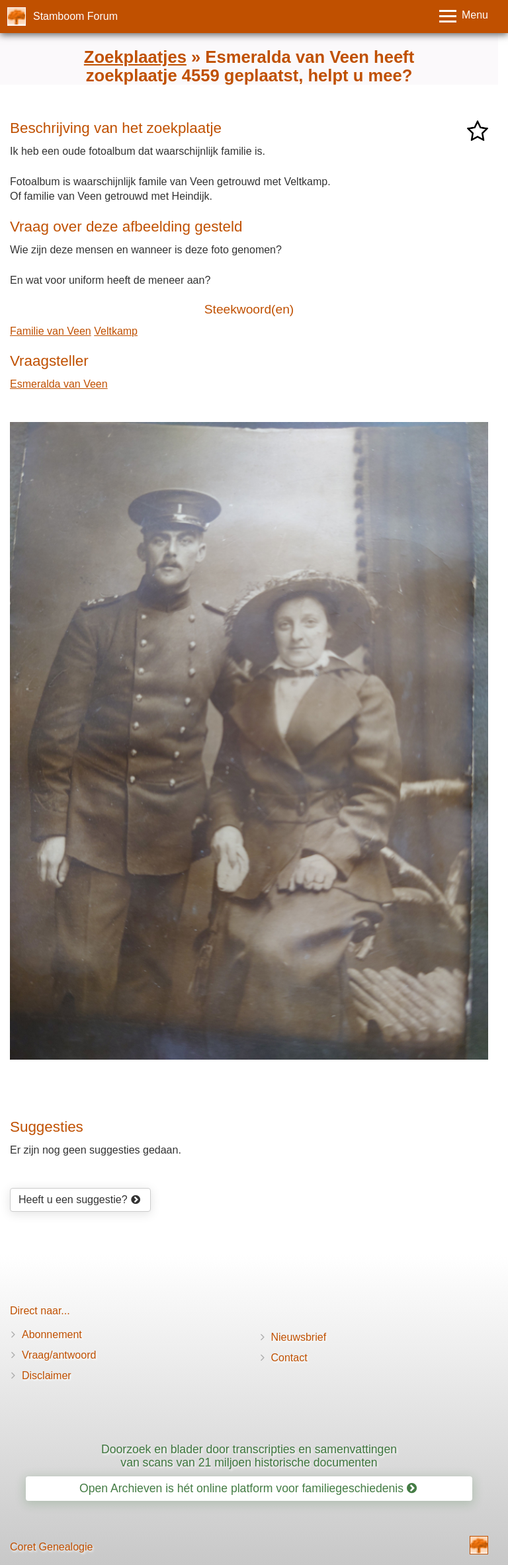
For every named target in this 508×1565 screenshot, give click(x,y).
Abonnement (52, 1334)
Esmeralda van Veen (59, 384)
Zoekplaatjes (135, 57)
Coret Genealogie (51, 1546)
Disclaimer (46, 1375)
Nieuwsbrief (299, 1337)
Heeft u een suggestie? (79, 1199)
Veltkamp (116, 331)
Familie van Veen (50, 331)
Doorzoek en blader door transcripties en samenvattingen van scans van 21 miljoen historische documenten (249, 1455)
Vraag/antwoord (59, 1355)
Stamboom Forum (75, 16)
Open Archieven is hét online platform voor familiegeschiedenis (248, 1488)
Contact (289, 1357)
